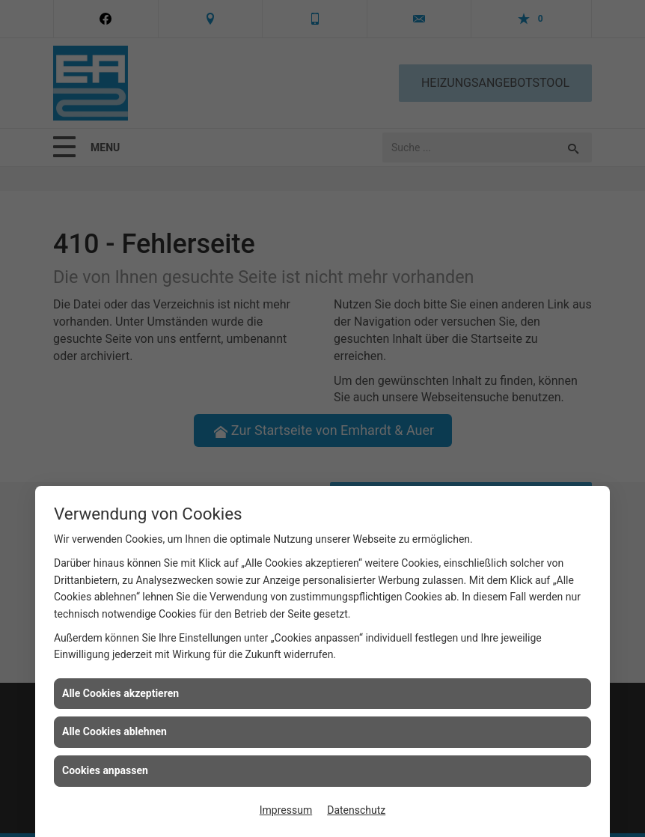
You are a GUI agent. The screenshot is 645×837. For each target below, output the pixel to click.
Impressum (286, 810)
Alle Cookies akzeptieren (120, 693)
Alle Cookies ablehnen (114, 731)
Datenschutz (356, 810)
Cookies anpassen (105, 770)
